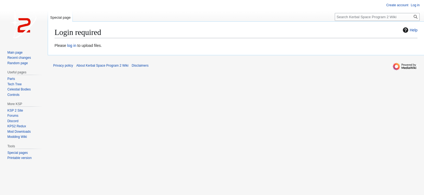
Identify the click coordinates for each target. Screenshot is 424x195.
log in (71, 45)
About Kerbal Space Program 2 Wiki (102, 65)
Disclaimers (140, 65)
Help (409, 30)
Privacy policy (63, 65)
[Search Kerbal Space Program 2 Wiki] (377, 17)
